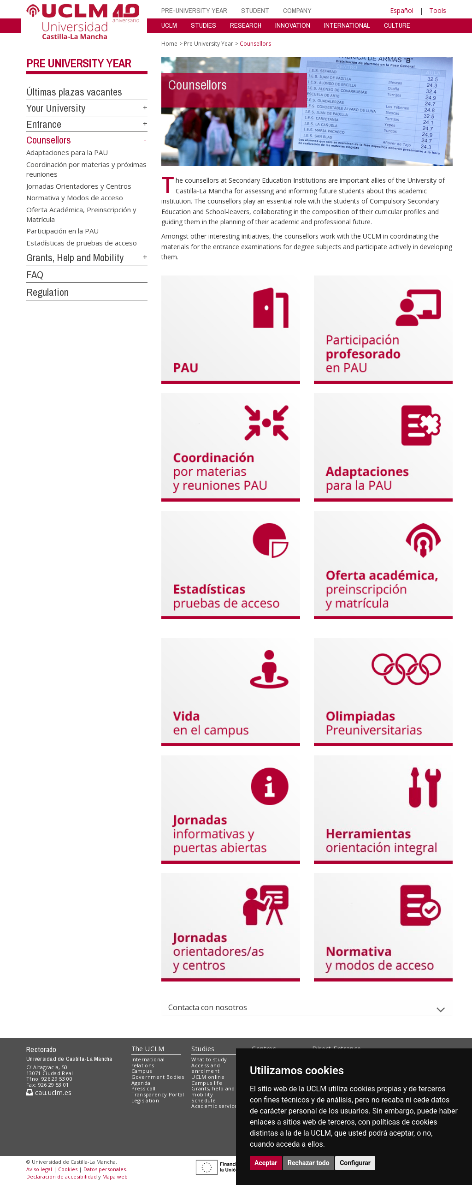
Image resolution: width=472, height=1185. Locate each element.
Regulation (47, 292)
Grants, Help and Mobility (75, 257)
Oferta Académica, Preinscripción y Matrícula (81, 213)
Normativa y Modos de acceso (74, 197)
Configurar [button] (355, 1163)
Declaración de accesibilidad (61, 1176)
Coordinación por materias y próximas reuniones (86, 168)
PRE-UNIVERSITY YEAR (194, 10)
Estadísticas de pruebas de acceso (81, 242)
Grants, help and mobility (213, 1091)
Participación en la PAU (62, 230)
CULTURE (397, 25)
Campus (141, 1070)
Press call (143, 1088)
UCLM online (207, 1076)
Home (169, 44)
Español (401, 10)
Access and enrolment (205, 1068)
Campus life (206, 1082)
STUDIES (203, 25)
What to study (209, 1059)
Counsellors (48, 140)
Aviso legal (39, 1169)
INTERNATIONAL (347, 25)
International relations (148, 1062)
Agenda (141, 1082)
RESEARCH (245, 25)
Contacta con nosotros (215, 1007)
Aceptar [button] (265, 1163)
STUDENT (255, 10)
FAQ (34, 274)
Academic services (215, 1105)
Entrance (43, 124)
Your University (55, 108)
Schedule (203, 1100)
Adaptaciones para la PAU (67, 152)
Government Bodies (157, 1076)
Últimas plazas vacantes (74, 92)
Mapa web (115, 1176)
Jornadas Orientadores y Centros (78, 185)
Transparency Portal (157, 1094)
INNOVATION (292, 25)
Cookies (67, 1169)
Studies (202, 1048)
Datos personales (104, 1169)
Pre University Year (78, 63)
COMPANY (297, 10)
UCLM (169, 25)
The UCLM (148, 1048)
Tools (437, 10)
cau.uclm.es (48, 1092)
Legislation (145, 1100)
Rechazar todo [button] (309, 1163)
